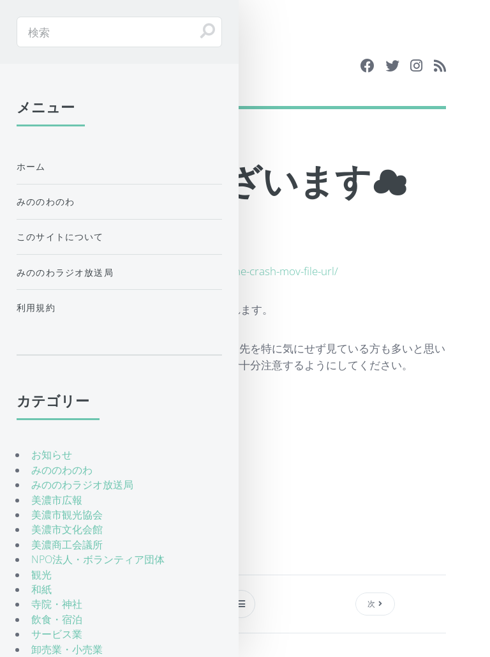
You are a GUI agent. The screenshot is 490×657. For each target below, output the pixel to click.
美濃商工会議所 (67, 545)
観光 (41, 575)
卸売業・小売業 (67, 649)
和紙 (41, 589)
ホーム (31, 166)
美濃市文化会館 (67, 529)
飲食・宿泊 (56, 619)
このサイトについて (60, 236)
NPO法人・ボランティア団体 (98, 559)
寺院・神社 (56, 604)
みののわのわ (46, 201)
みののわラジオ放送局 (65, 272)
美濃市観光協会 (67, 515)
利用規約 (36, 307)
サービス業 (56, 634)
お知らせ (51, 455)
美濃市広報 (56, 500)
